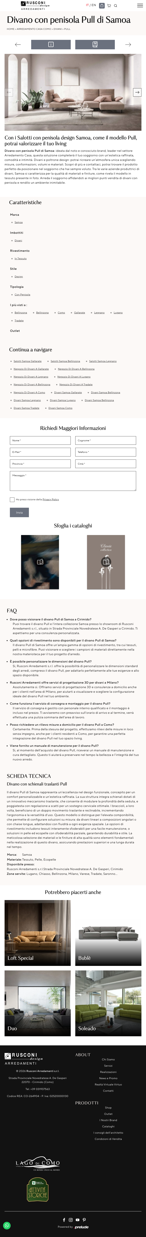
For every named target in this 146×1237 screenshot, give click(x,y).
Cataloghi (108, 1126)
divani (18, 240)
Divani (58, 29)
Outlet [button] (15, 331)
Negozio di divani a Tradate (76, 384)
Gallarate (79, 312)
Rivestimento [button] (20, 251)
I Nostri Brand (108, 1120)
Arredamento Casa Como (34, 29)
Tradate (19, 320)
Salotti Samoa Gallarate (28, 361)
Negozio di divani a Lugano (73, 376)
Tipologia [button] (17, 287)
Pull (67, 29)
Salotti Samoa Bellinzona (65, 361)
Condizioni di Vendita (108, 1139)
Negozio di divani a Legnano (31, 376)
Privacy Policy (51, 499)
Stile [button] (13, 269)
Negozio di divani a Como (29, 392)
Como (61, 312)
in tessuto (21, 258)
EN (93, 5)
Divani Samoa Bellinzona (105, 392)
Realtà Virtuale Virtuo (108, 1084)
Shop (108, 1107)
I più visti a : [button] (18, 305)
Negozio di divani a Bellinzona (76, 369)
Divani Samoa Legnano (27, 400)
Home (10, 29)
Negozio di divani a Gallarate (31, 369)
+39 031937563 (40, 1089)
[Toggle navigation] (140, 5)
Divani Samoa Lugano (63, 400)
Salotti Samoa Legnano (103, 361)
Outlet (108, 1114)
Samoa (19, 222)
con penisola (22, 294)
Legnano (99, 312)
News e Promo (108, 1078)
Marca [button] (14, 214)
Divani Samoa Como (60, 408)
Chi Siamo (108, 1059)
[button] (137, 92)
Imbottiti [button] (16, 232)
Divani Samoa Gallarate (68, 392)
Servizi (108, 1065)
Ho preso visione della (37, 499)
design (19, 276)
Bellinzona (21, 312)
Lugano (118, 312)
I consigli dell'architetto (108, 1132)
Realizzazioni (108, 1072)
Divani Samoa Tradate (26, 408)
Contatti (108, 1090)
